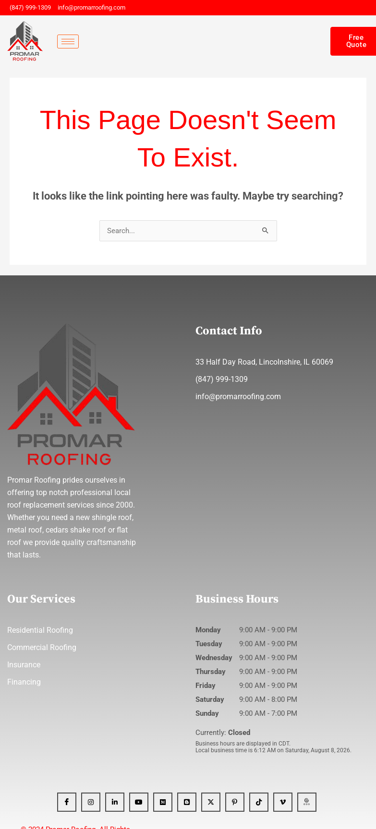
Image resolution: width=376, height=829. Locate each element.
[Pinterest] (234, 802)
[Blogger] (186, 802)
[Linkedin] (114, 802)
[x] (210, 802)
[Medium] (162, 802)
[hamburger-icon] (68, 41)
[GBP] (306, 802)
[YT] (138, 802)
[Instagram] (90, 802)
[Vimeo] (282, 802)
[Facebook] (66, 802)
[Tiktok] (258, 802)
